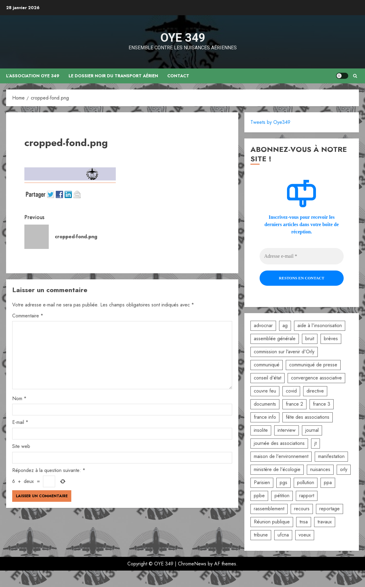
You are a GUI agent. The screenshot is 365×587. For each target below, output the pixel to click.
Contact (179, 76)
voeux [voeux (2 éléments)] (305, 534)
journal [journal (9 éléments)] (312, 430)
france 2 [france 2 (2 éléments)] (294, 403)
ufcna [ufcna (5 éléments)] (283, 534)
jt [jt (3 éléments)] (315, 443)
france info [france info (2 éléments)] (265, 417)
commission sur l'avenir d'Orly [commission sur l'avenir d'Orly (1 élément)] (284, 351)
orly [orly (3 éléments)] (343, 469)
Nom (19, 398)
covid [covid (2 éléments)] (291, 390)
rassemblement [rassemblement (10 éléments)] (269, 508)
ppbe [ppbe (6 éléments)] (259, 495)
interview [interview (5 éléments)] (287, 430)
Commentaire (27, 315)
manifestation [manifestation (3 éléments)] (331, 456)
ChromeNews (192, 563)
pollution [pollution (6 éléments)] (305, 482)
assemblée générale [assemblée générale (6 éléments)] (275, 338)
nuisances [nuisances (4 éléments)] (320, 469)
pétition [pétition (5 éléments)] (282, 495)
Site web (21, 446)
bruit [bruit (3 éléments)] (309, 338)
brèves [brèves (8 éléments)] (331, 338)
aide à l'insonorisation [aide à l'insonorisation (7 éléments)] (319, 325)
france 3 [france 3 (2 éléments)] (321, 403)
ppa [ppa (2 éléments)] (328, 482)
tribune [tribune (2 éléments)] (261, 534)
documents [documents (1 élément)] (265, 403)
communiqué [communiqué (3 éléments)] (266, 364)
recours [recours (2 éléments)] (302, 508)
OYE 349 (182, 38)
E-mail (20, 422)
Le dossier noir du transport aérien (113, 76)
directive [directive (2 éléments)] (315, 390)
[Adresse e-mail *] (302, 256)
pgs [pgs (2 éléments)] (283, 482)
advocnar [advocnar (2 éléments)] (263, 325)
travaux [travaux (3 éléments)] (324, 521)
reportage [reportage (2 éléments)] (329, 508)
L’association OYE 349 (33, 76)
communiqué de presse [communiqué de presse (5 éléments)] (313, 364)
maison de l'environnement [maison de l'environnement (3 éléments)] (281, 456)
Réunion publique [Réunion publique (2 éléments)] (272, 521)
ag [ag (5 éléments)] (285, 325)
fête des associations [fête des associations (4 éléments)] (307, 417)
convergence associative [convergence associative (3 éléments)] (316, 377)
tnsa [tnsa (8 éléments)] (303, 521)
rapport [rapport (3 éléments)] (306, 495)
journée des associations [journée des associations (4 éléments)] (279, 443)
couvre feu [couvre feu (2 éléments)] (265, 390)
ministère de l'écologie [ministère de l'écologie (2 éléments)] (277, 469)
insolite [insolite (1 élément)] (261, 430)
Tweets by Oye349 (270, 122)
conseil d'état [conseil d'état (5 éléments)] (267, 377)
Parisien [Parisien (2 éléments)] (262, 482)
